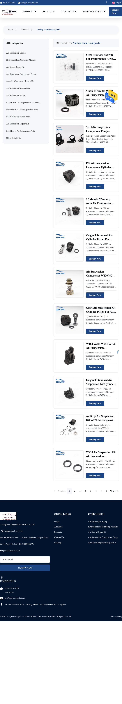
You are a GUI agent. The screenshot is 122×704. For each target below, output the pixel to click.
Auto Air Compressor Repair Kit (102, 543)
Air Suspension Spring (98, 521)
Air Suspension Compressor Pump (103, 537)
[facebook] (2, 577)
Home (13, 11)
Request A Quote (94, 11)
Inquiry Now (95, 78)
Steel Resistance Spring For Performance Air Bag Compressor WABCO (101, 58)
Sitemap (57, 543)
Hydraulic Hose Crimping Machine (103, 527)
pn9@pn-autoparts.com (29, 3)
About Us (48, 11)
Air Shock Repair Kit (97, 532)
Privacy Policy (116, 617)
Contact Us (68, 11)
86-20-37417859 (12, 588)
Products (29, 11)
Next (114, 491)
